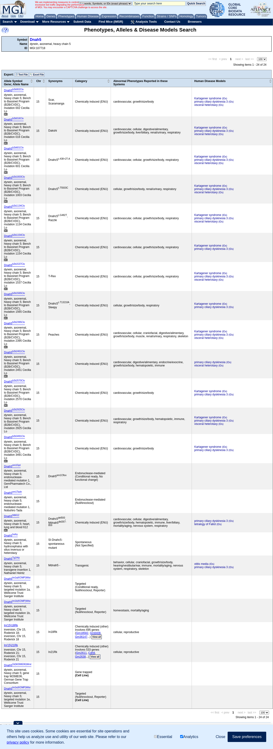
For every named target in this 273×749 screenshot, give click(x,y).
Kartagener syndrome (207, 98)
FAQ (20, 15)
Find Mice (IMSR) (110, 21)
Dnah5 (35, 40)
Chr (38, 81)
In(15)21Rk (11, 645)
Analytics (189, 737)
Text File (21, 74)
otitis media (201, 564)
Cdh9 (91, 653)
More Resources (54, 21)
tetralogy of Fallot (205, 524)
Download (27, 21)
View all (96, 637)
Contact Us (172, 21)
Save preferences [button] (247, 737)
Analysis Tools (144, 22)
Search (8, 21)
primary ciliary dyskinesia (209, 362)
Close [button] (220, 737)
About (5, 15)
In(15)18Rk (11, 625)
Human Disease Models (210, 81)
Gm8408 (95, 633)
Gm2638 (80, 656)
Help (13, 15)
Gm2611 (81, 653)
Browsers (195, 21)
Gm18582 (82, 633)
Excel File (37, 74)
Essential (163, 737)
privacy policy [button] (18, 742)
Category (81, 81)
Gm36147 (81, 636)
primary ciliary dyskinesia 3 (211, 101)
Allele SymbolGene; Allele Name (16, 82)
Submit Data (82, 21)
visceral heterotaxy (206, 105)
